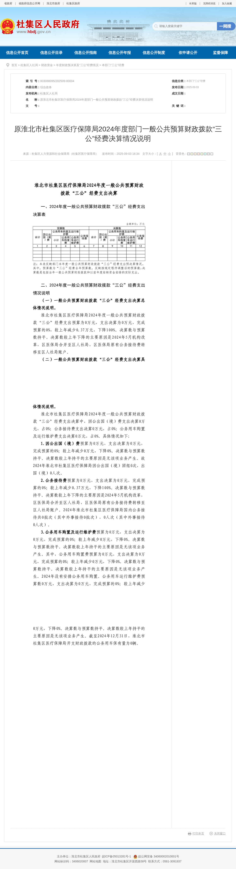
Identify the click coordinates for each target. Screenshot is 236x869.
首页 (14, 65)
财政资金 (47, 65)
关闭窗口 (220, 833)
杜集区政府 (73, 3)
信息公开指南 (85, 53)
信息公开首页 (17, 53)
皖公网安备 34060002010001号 (156, 856)
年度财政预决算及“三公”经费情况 (77, 65)
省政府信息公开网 (29, 3)
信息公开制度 (154, 53)
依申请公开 (188, 53)
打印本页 (198, 833)
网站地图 (95, 861)
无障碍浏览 (209, 3)
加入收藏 (227, 3)
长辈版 (193, 3)
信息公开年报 (119, 53)
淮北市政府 (53, 3)
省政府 (8, 3)
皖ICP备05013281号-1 (117, 856)
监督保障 (220, 53)
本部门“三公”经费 (113, 65)
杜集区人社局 (29, 65)
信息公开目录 (51, 53)
